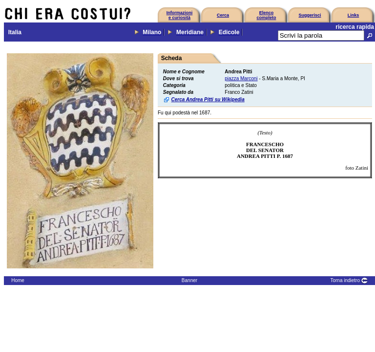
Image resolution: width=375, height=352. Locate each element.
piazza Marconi (241, 78)
